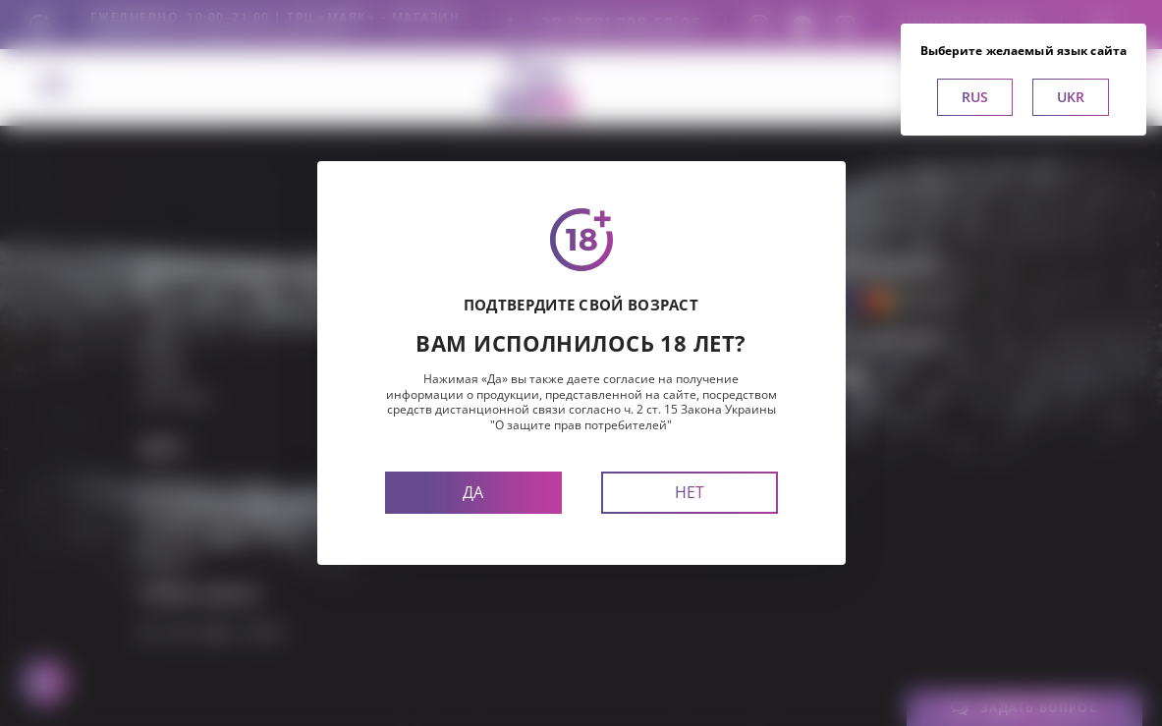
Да (473, 492)
